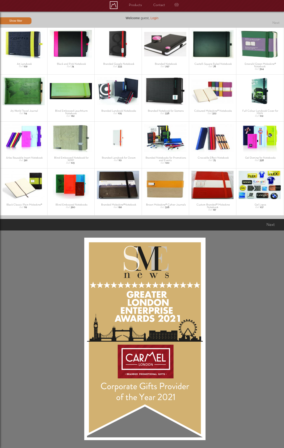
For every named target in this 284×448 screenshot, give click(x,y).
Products (135, 5)
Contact (159, 5)
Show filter (15, 20)
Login (154, 18)
